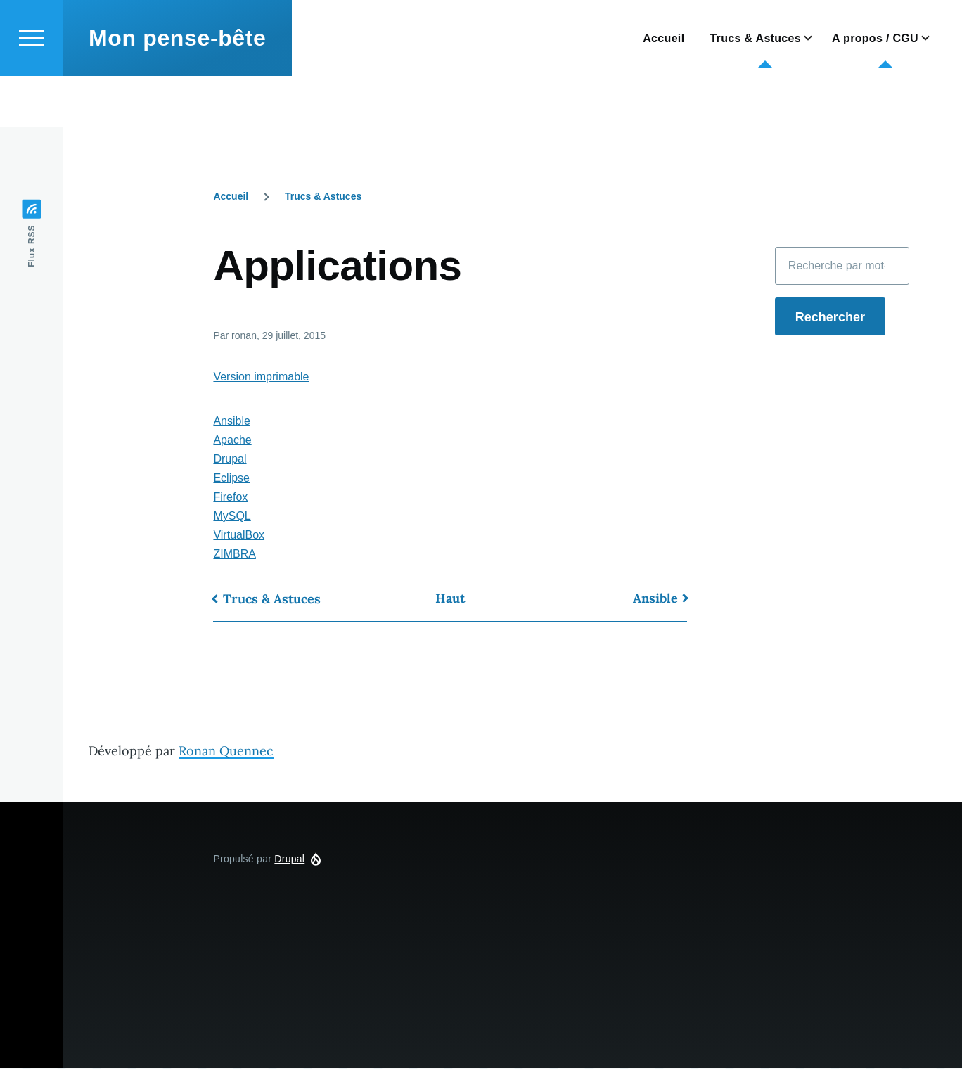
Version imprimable (261, 377)
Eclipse (231, 479)
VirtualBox (238, 536)
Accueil (230, 197)
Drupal (229, 460)
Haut (450, 599)
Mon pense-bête (178, 88)
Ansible (231, 422)
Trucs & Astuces (323, 197)
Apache (232, 441)
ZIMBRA (234, 555)
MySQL (231, 517)
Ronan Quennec (226, 751)
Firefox (230, 498)
